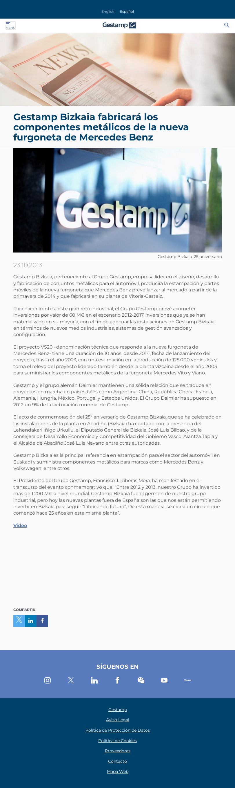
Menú (10, 25)
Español (127, 11)
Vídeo (20, 525)
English (107, 11)
